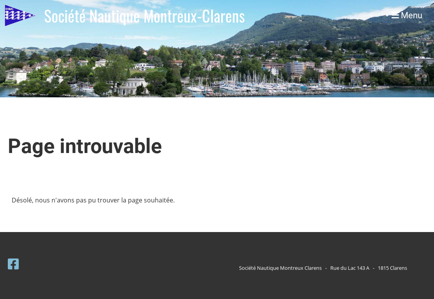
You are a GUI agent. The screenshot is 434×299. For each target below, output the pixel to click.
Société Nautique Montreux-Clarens (144, 15)
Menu (406, 15)
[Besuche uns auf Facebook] (13, 263)
